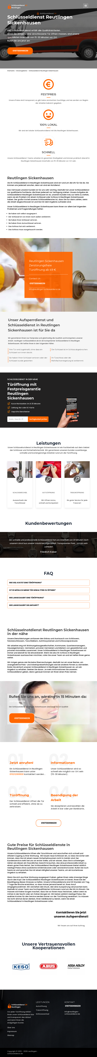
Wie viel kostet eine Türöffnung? (25, 582)
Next (91, 967)
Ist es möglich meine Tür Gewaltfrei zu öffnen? (32, 590)
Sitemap (10, 1035)
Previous (5, 967)
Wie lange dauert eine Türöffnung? (26, 597)
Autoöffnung (48, 492)
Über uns (11, 1027)
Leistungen (42, 1002)
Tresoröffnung (77, 492)
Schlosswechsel (20, 492)
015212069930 (17, 774)
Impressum (12, 1031)
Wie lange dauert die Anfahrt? (24, 605)
